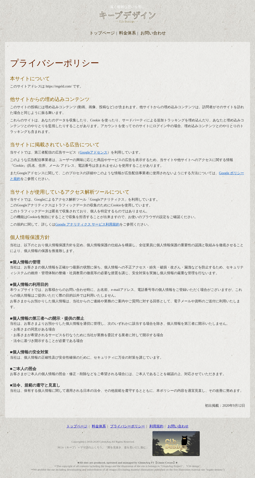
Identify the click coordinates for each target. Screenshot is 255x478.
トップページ (102, 33)
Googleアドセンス (93, 152)
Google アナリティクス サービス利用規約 (87, 224)
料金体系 (127, 33)
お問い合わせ (153, 33)
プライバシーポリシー (127, 426)
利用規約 (156, 426)
